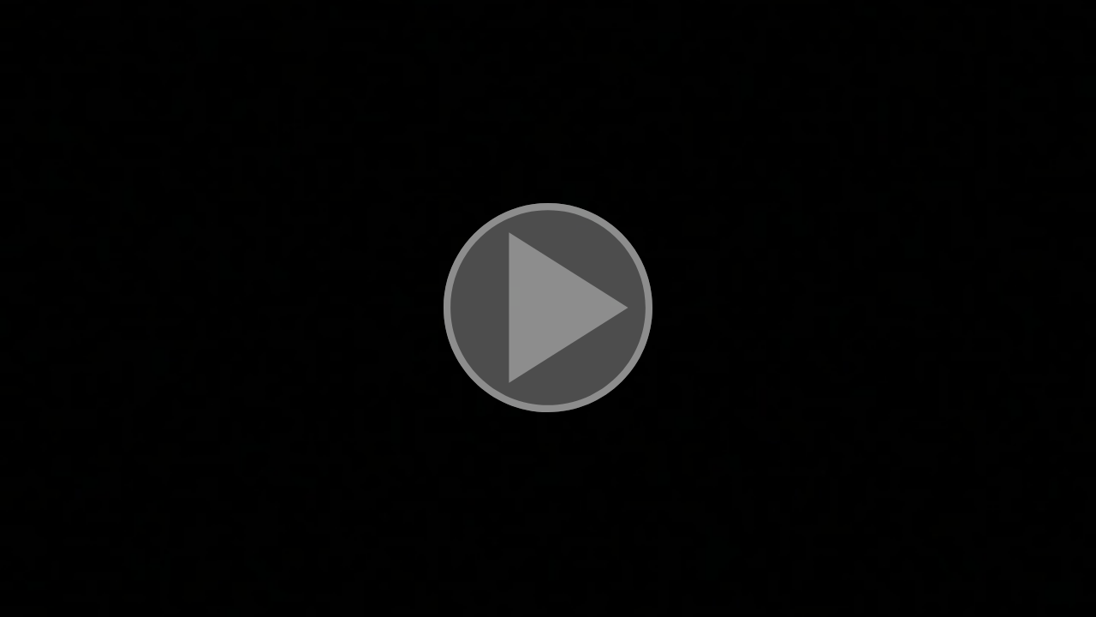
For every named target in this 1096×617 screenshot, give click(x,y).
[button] (548, 308)
